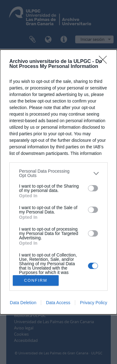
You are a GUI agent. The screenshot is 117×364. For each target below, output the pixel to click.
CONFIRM (35, 280)
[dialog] (58, 182)
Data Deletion (23, 302)
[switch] (93, 188)
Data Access (58, 302)
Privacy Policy (93, 302)
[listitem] (58, 173)
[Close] (105, 62)
